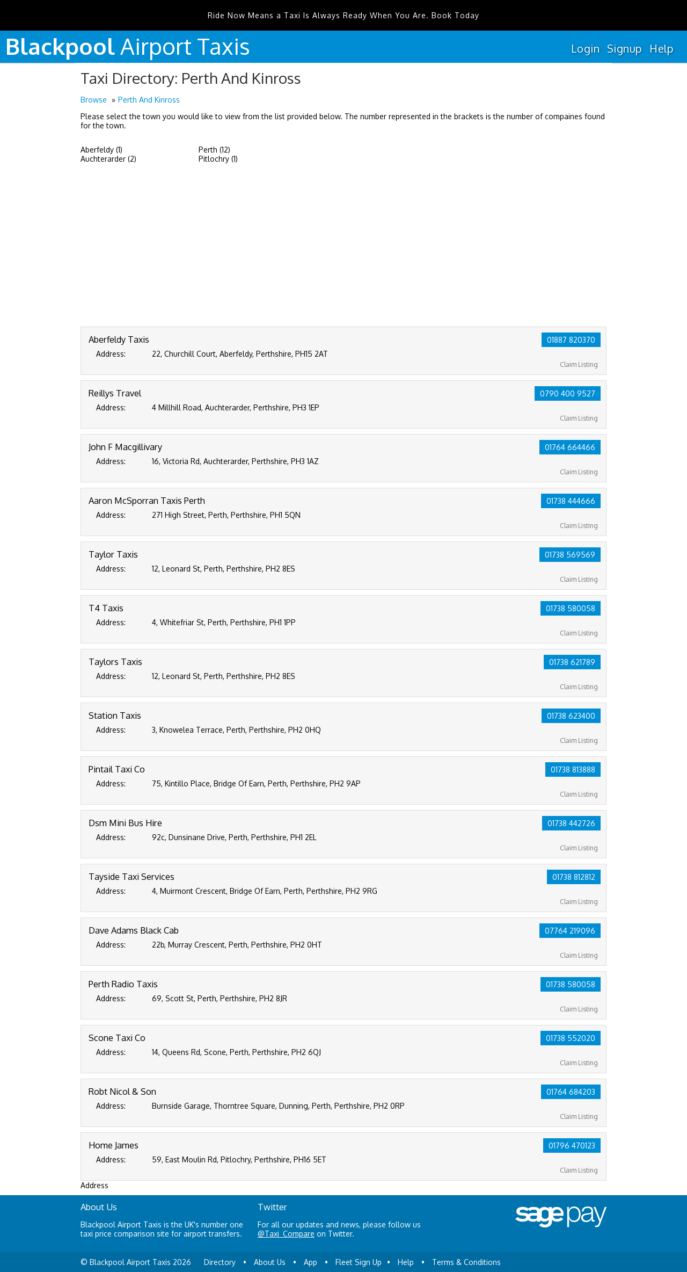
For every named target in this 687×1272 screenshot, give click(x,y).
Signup (624, 48)
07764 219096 (570, 930)
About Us (270, 1262)
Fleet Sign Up (358, 1262)
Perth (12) (214, 149)
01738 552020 (570, 1038)
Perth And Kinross (149, 99)
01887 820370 (571, 339)
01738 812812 (573, 876)
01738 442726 (571, 823)
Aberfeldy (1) (101, 149)
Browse (94, 99)
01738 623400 (571, 715)
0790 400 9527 (567, 393)
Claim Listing (579, 364)
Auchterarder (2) (108, 158)
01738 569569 (570, 554)
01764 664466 (570, 447)
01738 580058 (570, 608)
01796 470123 (572, 1145)
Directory (220, 1262)
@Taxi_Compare (286, 1233)
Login (585, 48)
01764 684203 (570, 1091)
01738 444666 (570, 500)
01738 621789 (572, 662)
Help (661, 48)
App (310, 1262)
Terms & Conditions (466, 1262)
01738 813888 (573, 769)
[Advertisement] (343, 246)
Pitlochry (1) (218, 158)
